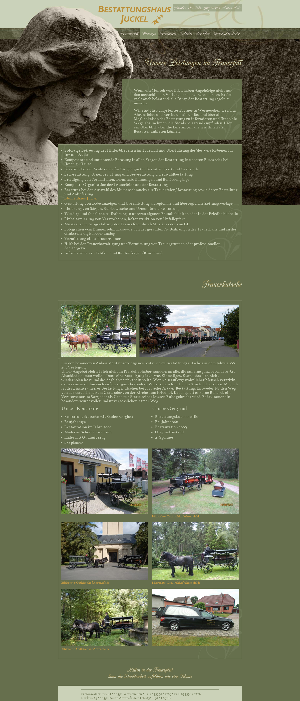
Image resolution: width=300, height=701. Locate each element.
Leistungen (149, 33)
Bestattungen (168, 33)
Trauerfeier (203, 33)
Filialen (180, 7)
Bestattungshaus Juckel (134, 15)
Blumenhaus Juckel (80, 198)
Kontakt (194, 7)
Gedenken (186, 33)
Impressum (211, 7)
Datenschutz (231, 7)
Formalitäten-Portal (227, 33)
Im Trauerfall (128, 33)
